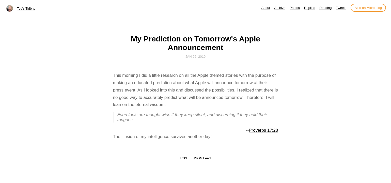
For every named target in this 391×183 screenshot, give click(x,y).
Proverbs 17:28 (263, 130)
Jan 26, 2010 (195, 56)
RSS (183, 158)
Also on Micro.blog (368, 8)
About (265, 8)
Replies (309, 8)
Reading (325, 8)
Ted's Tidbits (26, 8)
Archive (279, 8)
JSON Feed (202, 158)
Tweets (341, 8)
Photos (295, 8)
